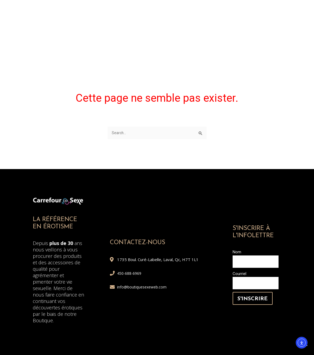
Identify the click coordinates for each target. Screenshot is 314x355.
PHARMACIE (156, 30)
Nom (237, 252)
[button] (301, 35)
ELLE (112, 17)
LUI (138, 17)
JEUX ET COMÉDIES (212, 30)
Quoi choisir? (268, 30)
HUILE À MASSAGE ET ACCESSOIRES (239, 17)
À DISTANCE (110, 30)
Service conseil (264, 42)
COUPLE (168, 17)
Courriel (239, 274)
